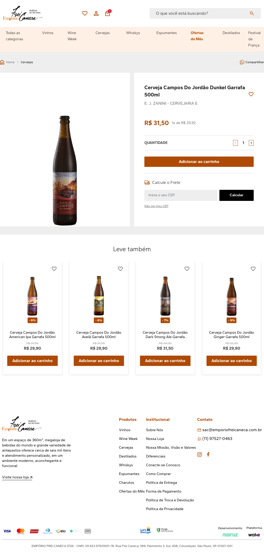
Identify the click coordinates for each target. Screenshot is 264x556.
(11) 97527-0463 (217, 438)
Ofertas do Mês (197, 36)
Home (7, 62)
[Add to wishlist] (251, 94)
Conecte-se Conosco (163, 465)
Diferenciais (155, 456)
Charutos (126, 483)
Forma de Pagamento (163, 491)
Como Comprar (158, 474)
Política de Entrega (161, 483)
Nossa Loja (155, 439)
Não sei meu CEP (156, 206)
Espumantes (166, 33)
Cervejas (103, 33)
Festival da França (254, 39)
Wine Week (72, 36)
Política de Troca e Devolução (170, 500)
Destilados (231, 33)
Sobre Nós (154, 430)
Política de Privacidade (164, 509)
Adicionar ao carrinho (199, 161)
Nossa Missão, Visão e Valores (171, 448)
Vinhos (47, 33)
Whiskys (133, 33)
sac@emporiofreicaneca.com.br (232, 430)
